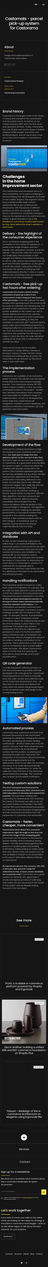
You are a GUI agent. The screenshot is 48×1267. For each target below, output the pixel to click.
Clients (26, 1254)
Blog (32, 1254)
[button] (37, 5)
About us (18, 1254)
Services (9, 1254)
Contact (8, 1236)
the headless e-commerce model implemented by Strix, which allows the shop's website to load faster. (23, 223)
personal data (27, 1197)
